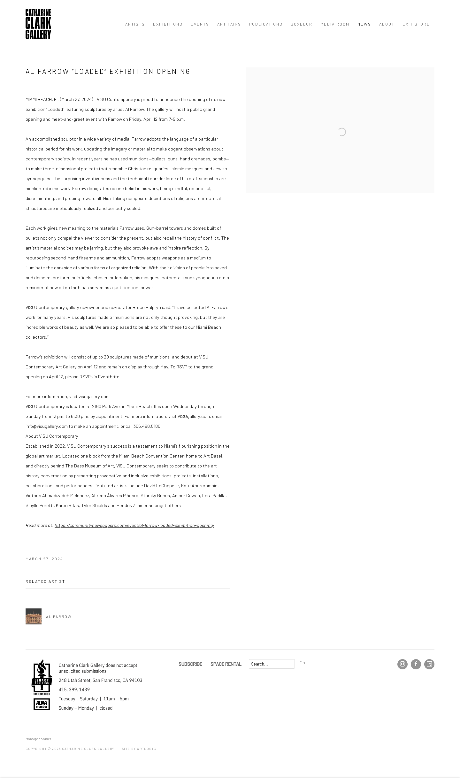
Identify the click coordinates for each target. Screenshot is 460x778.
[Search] (272, 664)
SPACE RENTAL (226, 664)
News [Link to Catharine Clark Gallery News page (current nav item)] (364, 24)
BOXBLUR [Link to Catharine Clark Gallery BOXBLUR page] (301, 24)
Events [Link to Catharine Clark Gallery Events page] (200, 24)
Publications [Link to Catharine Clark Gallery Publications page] (266, 24)
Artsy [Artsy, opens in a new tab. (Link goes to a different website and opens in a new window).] (429, 664)
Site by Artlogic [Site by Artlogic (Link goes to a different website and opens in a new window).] (139, 749)
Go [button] (302, 662)
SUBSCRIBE (190, 664)
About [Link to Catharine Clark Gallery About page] (387, 24)
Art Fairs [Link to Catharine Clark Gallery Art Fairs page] (229, 24)
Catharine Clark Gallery (38, 24)
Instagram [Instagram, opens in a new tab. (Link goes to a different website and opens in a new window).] (402, 664)
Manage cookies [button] (38, 739)
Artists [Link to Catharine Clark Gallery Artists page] (135, 24)
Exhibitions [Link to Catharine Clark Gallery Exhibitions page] (168, 24)
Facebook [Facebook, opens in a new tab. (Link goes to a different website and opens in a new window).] (416, 664)
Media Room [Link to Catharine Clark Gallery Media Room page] (334, 24)
